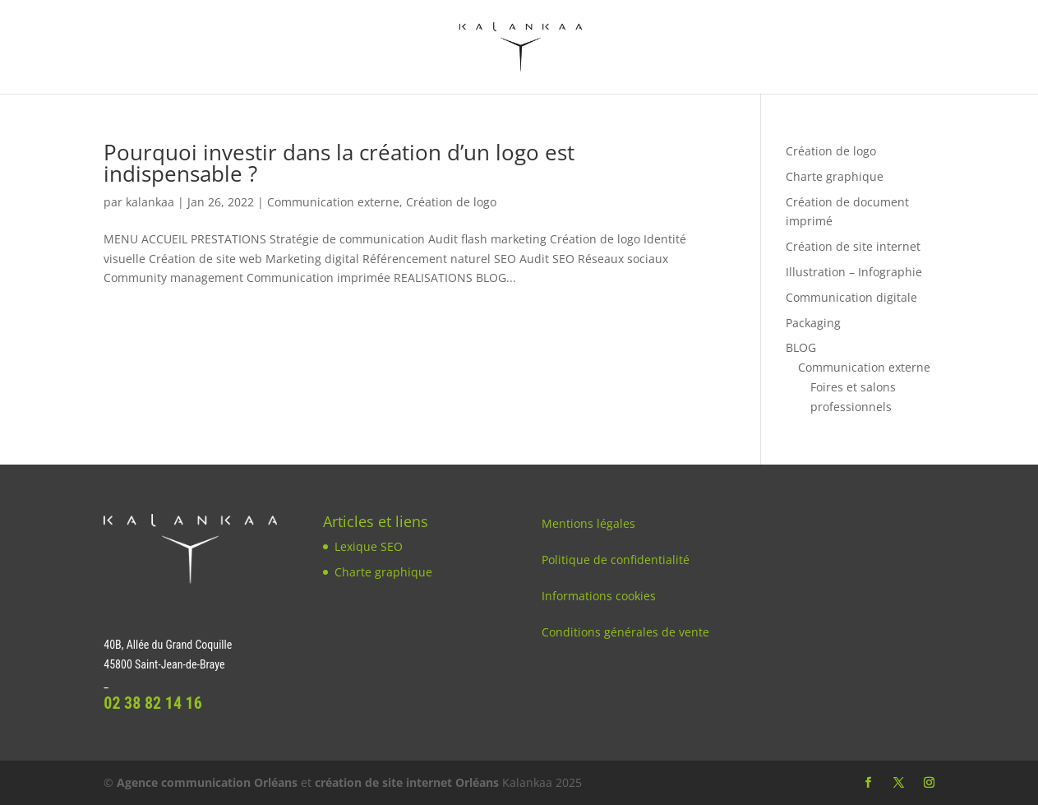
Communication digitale (851, 297)
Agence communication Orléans (207, 782)
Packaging (813, 323)
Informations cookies (599, 596)
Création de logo (451, 202)
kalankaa (150, 202)
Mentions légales (588, 523)
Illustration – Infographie (854, 272)
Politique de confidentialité (616, 559)
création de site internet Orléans (407, 782)
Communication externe (333, 202)
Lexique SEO (368, 546)
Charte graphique (834, 176)
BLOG (801, 347)
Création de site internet (853, 246)
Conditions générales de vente (625, 632)
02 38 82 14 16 (153, 703)
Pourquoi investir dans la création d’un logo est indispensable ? (339, 162)
